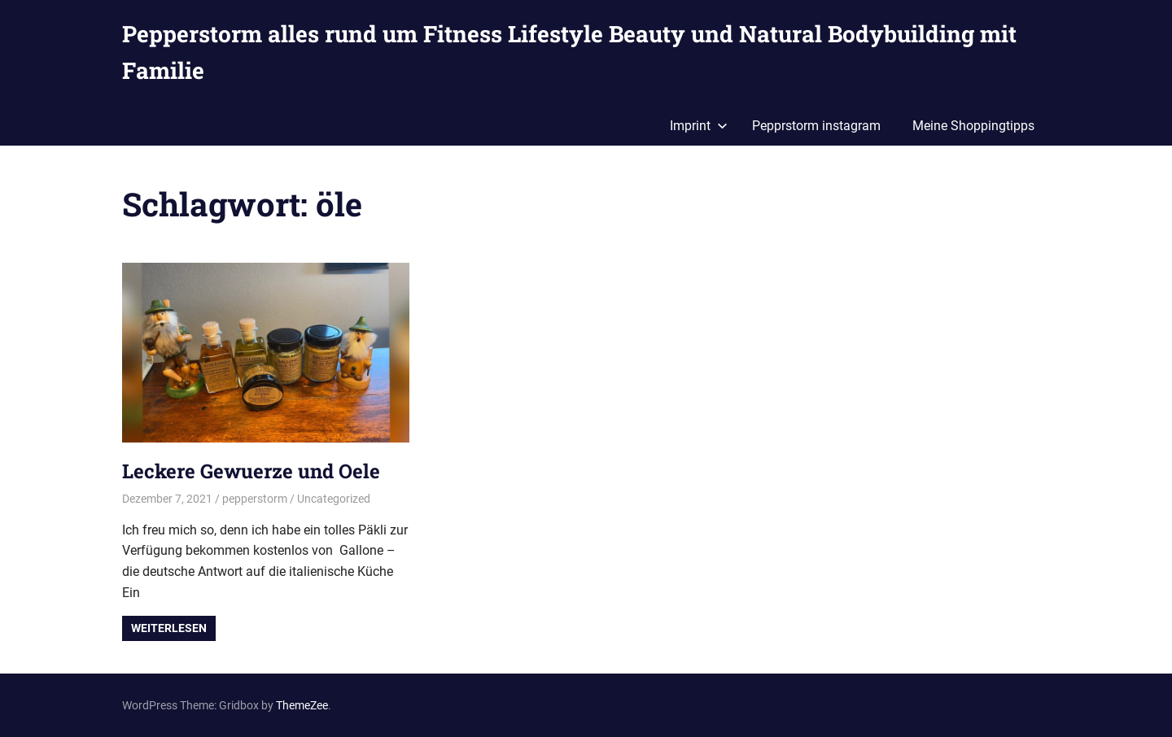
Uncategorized (333, 498)
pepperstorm (254, 498)
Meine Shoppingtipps (973, 125)
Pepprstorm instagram (816, 125)
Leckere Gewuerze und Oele (251, 471)
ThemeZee (302, 705)
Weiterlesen (169, 628)
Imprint (699, 125)
